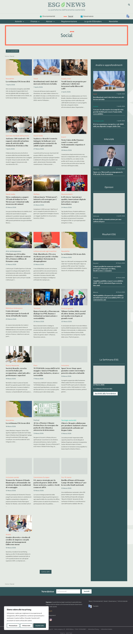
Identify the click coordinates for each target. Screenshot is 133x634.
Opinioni (109, 187)
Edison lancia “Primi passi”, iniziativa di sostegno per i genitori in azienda (45, 199)
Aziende (19, 21)
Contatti (49, 611)
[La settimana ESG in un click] (109, 375)
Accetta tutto (39, 625)
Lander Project (69, 633)
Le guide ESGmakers (93, 21)
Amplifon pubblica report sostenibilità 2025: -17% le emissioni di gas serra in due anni (108, 283)
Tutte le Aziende (122, 601)
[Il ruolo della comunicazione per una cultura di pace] (109, 194)
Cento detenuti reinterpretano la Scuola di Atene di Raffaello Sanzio (17, 313)
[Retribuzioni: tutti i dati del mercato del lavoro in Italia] (109, 72)
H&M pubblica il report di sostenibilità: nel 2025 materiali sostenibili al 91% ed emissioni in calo (108, 298)
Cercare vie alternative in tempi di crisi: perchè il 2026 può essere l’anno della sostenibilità (108, 112)
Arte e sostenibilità (12, 51)
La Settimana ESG (109, 359)
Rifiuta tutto (26, 625)
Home (7, 56)
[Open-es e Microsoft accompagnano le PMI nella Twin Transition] (109, 146)
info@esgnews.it (51, 615)
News (90, 601)
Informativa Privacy (93, 629)
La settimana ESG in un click (18, 81)
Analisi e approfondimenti (109, 65)
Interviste (109, 139)
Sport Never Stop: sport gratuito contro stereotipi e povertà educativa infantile (73, 370)
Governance (88, 16)
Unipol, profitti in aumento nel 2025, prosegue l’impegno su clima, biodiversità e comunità (107, 269)
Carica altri (45, 571)
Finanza (35, 21)
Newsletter (113, 21)
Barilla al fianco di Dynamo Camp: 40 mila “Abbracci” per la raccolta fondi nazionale (73, 482)
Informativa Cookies (106, 629)
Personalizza (13, 625)
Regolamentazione (69, 21)
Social (70, 16)
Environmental (49, 16)
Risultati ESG (109, 234)
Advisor (50, 21)
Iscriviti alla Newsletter (105, 394)
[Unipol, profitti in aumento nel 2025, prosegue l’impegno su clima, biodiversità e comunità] (109, 242)
